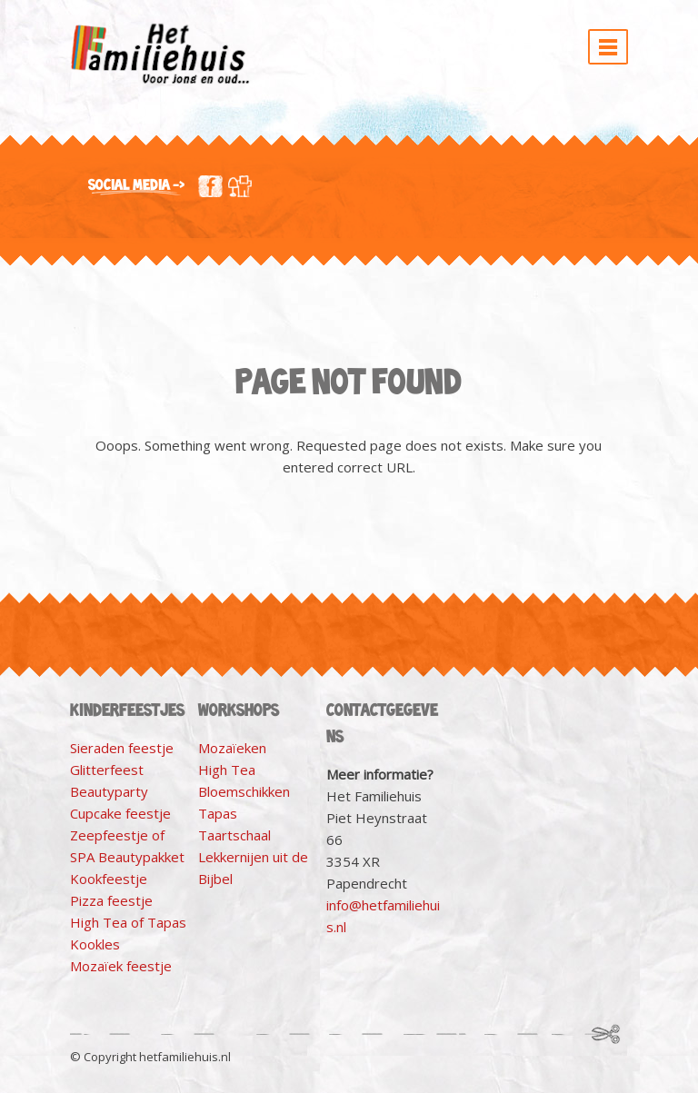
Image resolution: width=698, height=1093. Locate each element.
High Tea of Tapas (128, 922)
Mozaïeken (232, 748)
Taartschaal (234, 835)
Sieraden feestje (122, 748)
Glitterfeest (107, 769)
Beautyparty (109, 791)
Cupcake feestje (120, 813)
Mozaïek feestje (121, 966)
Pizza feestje (111, 900)
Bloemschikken (244, 791)
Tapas (217, 813)
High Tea (226, 769)
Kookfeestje (108, 878)
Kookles (95, 944)
